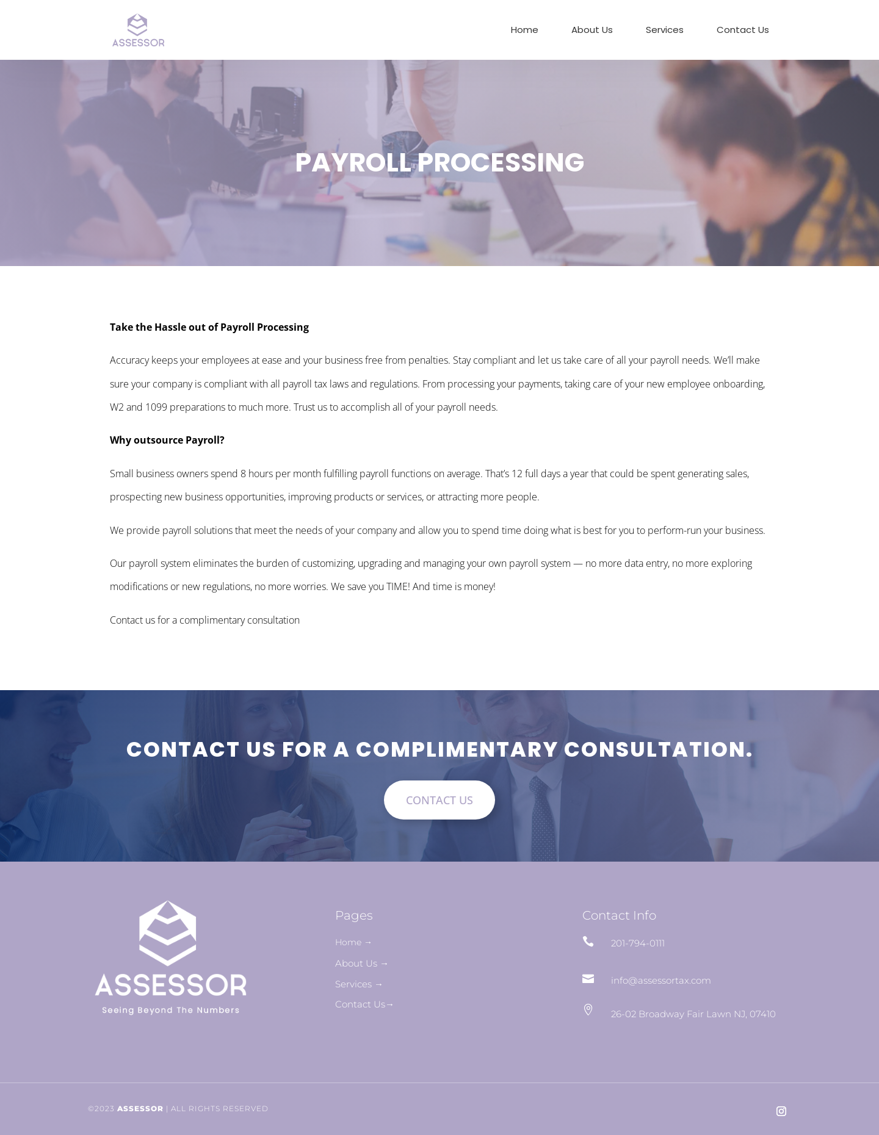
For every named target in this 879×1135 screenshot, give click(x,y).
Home (524, 31)
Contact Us (743, 31)
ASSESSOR (140, 1108)
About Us (592, 31)
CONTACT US (439, 800)
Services (665, 31)
